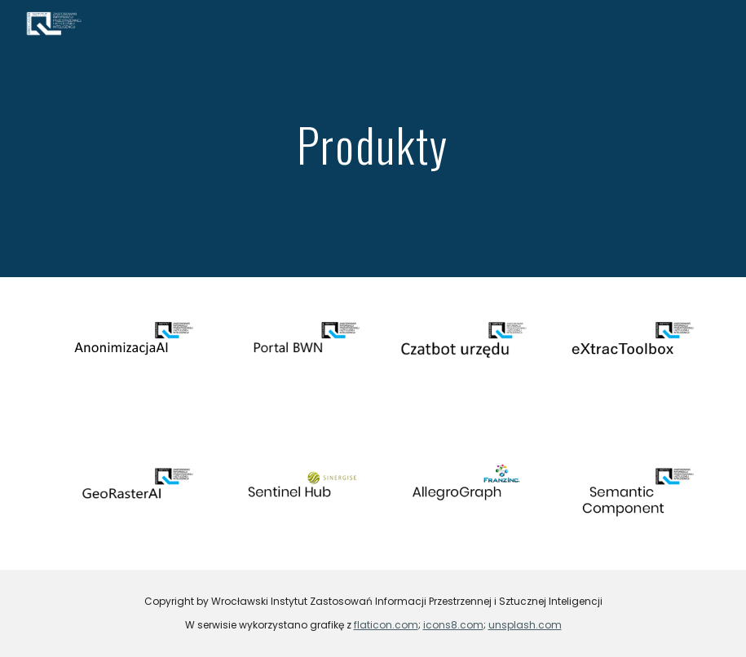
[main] (373, 138)
